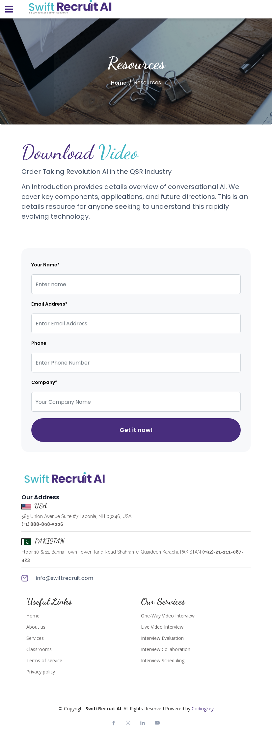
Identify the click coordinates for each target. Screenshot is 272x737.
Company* (44, 382)
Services (35, 638)
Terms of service (44, 660)
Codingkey (203, 708)
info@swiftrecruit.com (57, 578)
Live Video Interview (162, 627)
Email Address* (49, 304)
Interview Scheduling (162, 660)
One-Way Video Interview (168, 616)
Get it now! (136, 430)
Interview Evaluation (162, 638)
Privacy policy (40, 671)
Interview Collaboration (165, 649)
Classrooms (39, 649)
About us (35, 627)
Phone (38, 343)
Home (118, 82)
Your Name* (45, 264)
